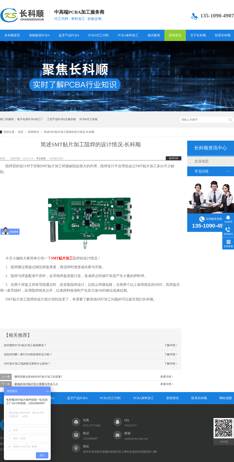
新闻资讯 (175, 35)
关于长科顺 (198, 35)
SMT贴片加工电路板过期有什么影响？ (27, 363)
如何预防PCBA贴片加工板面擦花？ (25, 345)
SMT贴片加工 (56, 158)
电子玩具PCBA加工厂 (30, 119)
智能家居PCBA (39, 35)
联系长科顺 (199, 398)
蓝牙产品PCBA (69, 35)
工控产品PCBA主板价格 (61, 119)
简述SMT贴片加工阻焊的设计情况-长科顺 (69, 131)
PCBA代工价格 (89, 119)
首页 (21, 131)
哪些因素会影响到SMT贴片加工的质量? (38, 376)
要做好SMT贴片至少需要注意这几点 (36, 384)
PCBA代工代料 (98, 35)
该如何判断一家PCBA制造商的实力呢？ (28, 354)
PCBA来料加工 (128, 35)
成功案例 (153, 35)
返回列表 (173, 158)
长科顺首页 (12, 35)
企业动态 (202, 161)
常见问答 (202, 171)
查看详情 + (167, 376)
